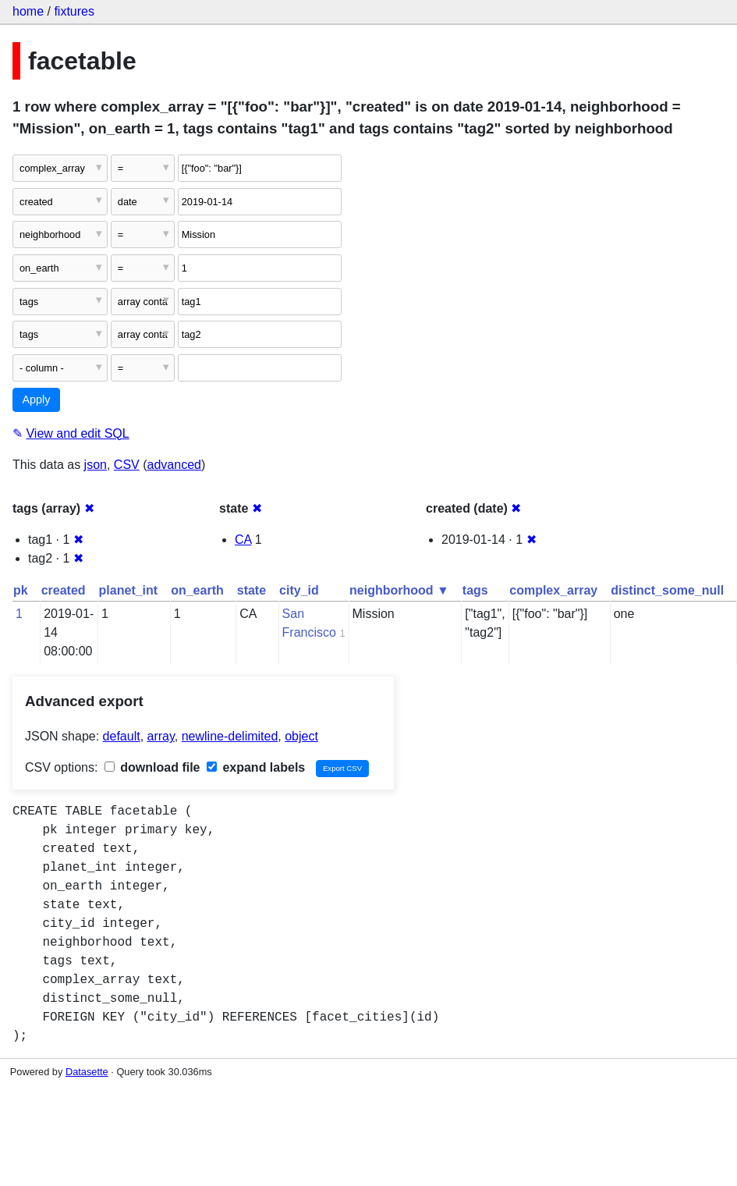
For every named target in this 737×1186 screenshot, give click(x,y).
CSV (127, 464)
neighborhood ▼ (399, 590)
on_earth (197, 590)
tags (475, 590)
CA (243, 539)
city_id (299, 590)
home (28, 11)
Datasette (87, 1072)
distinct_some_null (667, 590)
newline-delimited (230, 736)
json (95, 464)
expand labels (256, 767)
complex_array (553, 590)
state (251, 590)
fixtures (74, 11)
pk (20, 590)
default (121, 736)
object (301, 736)
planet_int (128, 590)
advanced (174, 464)
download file (152, 767)
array (161, 736)
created (63, 590)
